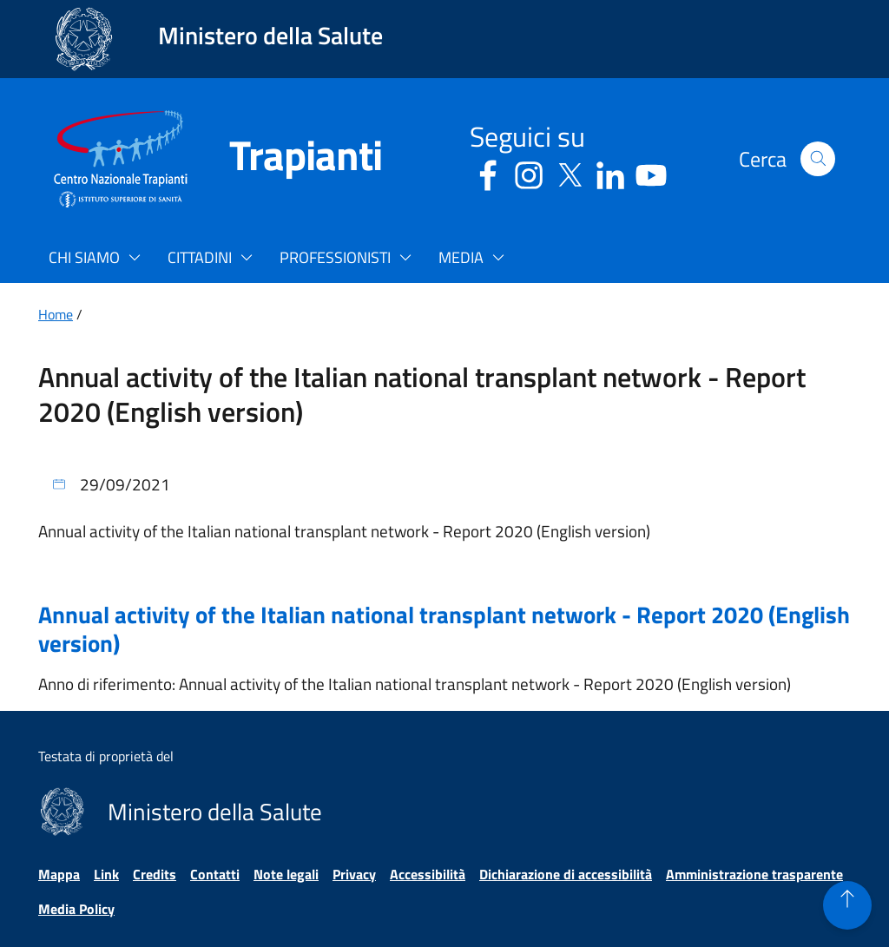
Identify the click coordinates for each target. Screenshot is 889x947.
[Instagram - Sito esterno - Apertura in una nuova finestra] (528, 172)
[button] (817, 158)
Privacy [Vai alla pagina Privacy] (354, 874)
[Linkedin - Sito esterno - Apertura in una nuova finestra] (610, 172)
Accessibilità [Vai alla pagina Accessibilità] (427, 874)
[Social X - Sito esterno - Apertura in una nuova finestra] (569, 172)
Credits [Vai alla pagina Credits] (154, 874)
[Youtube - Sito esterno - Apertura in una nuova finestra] (651, 172)
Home (55, 314)
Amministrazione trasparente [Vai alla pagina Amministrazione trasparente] (754, 874)
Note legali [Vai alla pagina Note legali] (286, 874)
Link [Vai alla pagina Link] (106, 874)
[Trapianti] (285, 159)
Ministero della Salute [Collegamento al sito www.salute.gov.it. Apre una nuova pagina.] (270, 35)
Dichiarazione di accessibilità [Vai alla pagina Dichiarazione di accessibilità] (565, 874)
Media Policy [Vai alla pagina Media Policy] (76, 908)
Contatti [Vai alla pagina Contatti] (215, 874)
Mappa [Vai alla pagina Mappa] (59, 874)
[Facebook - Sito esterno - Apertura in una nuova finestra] (488, 172)
